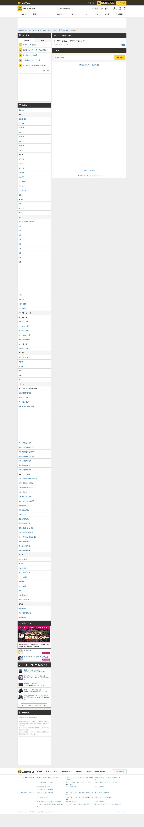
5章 (20, 244)
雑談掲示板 (22, 608)
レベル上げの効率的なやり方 (28, 478)
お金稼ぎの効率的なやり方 (27, 487)
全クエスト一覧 (24, 321)
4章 (20, 239)
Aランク (21, 132)
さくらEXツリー (24, 599)
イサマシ (21, 159)
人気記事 (26, 40)
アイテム (84, 14)
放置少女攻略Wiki (71, 801)
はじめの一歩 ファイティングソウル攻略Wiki (108, 804)
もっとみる (46, 70)
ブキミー (21, 186)
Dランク (21, 146)
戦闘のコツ (22, 514)
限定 (20, 213)
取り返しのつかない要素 (26, 406)
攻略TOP (23, 14)
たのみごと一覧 (24, 330)
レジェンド (22, 208)
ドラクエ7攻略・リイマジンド (46, 782)
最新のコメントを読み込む (89, 65)
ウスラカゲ (22, 181)
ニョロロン (22, 190)
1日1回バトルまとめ (25, 496)
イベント (72, 14)
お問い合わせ (80, 771)
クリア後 (21, 299)
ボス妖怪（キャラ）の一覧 (31, 60)
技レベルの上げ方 (24, 523)
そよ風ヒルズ (23, 595)
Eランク (21, 150)
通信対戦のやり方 (24, 465)
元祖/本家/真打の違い (25, 393)
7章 (20, 253)
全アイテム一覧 (24, 357)
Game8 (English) (100, 771)
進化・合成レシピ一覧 (26, 528)
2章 (20, 230)
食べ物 (21, 366)
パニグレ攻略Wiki (42, 797)
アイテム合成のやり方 (26, 532)
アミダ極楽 (22, 308)
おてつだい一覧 (24, 326)
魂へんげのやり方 (24, 546)
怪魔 (20, 195)
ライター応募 (120, 771)
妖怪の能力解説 (24, 510)
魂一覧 (107, 14)
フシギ (21, 163)
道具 (20, 375)
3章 (20, 235)
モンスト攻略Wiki (100, 786)
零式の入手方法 (24, 541)
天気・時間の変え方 (25, 461)
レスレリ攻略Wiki (100, 801)
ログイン (121, 3)
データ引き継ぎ (24, 402)
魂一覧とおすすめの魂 (30, 55)
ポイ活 (90, 3)
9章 (20, 262)
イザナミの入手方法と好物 (68, 41)
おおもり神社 (23, 568)
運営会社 (89, 771)
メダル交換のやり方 (25, 470)
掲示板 (43, 40)
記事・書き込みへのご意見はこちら (89, 175)
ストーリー (46, 14)
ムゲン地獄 (22, 304)
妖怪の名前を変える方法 (26, 452)
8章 (20, 257)
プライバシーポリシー (52, 771)
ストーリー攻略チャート (26, 222)
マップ (96, 14)
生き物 (21, 362)
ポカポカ (21, 177)
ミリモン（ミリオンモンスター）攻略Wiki (78, 804)
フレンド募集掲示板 (25, 613)
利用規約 (39, 771)
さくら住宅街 (23, 559)
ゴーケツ (21, 168)
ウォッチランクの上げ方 (26, 501)
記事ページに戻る (89, 170)
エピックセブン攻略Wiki (102, 793)
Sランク (21, 128)
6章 (20, 248)
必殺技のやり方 (24, 505)
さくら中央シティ (24, 573)
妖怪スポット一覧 (24, 339)
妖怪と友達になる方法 (26, 483)
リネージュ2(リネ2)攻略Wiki (103, 797)
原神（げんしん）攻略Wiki (45, 793)
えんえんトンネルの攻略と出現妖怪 (34, 65)
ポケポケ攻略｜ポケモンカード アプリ (106, 782)
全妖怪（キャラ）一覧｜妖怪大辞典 (34, 50)
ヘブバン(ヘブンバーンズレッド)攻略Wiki (49, 801)
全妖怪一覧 (22, 119)
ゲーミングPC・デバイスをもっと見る (35, 705)
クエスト (59, 14)
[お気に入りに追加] (98, 8)
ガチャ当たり (23, 492)
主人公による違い (24, 397)
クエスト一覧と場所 (29, 45)
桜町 (20, 590)
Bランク (21, 137)
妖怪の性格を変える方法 (26, 456)
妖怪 (34, 14)
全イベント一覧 (24, 348)
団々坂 (21, 564)
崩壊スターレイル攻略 (43, 786)
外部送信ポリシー (67, 771)
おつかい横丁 (23, 577)
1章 (20, 226)
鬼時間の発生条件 (24, 550)
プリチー (21, 172)
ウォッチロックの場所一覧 (27, 537)
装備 (20, 371)
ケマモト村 (22, 586)
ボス (20, 204)
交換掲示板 (119, 14)
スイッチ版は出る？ (25, 443)
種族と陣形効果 (24, 519)
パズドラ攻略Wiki (71, 786)
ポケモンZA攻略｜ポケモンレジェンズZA (49, 777)
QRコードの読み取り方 (26, 447)
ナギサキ (21, 582)
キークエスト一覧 (24, 335)
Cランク (21, 141)
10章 (20, 295)
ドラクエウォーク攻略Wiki (45, 789)
